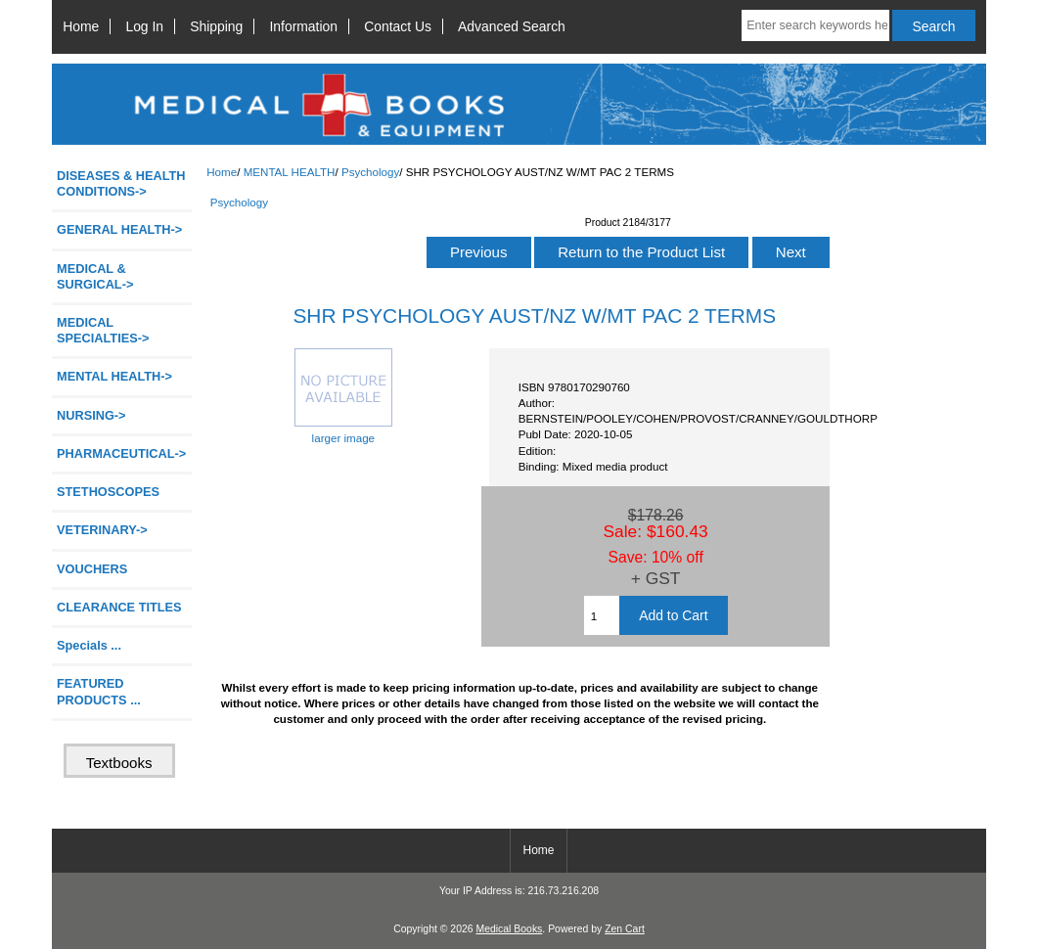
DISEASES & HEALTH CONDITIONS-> (121, 183)
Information (303, 26)
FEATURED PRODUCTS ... (99, 691)
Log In (144, 26)
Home (81, 26)
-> (114, 376)
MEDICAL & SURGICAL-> (95, 276)
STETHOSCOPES (108, 491)
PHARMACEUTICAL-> (121, 453)
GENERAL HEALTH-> (119, 229)
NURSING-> (91, 415)
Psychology (370, 171)
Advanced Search (511, 26)
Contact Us (397, 26)
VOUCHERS (92, 569)
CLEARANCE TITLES (119, 607)
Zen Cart (625, 929)
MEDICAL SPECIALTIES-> (103, 330)
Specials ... (89, 645)
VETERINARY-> (102, 529)
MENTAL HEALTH (290, 171)
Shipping (216, 26)
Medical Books (508, 929)
